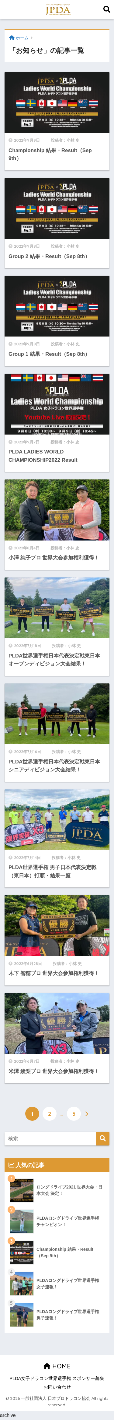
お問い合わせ (57, 1387)
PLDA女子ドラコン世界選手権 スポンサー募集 (57, 1378)
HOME (57, 1366)
